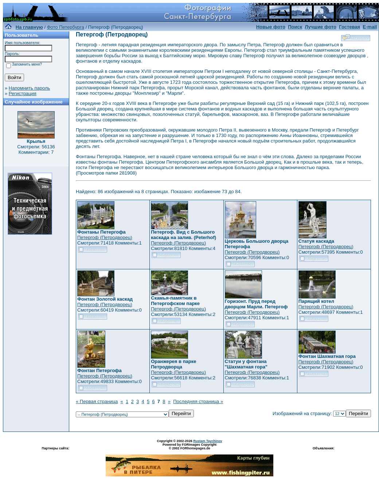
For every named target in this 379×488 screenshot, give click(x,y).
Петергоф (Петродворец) (104, 237)
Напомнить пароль (29, 88)
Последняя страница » (198, 401)
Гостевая (349, 27)
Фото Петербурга (65, 27)
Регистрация (22, 93)
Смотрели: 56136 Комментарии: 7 (36, 149)
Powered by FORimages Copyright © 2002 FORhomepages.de (189, 446)
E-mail (370, 27)
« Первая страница (97, 401)
